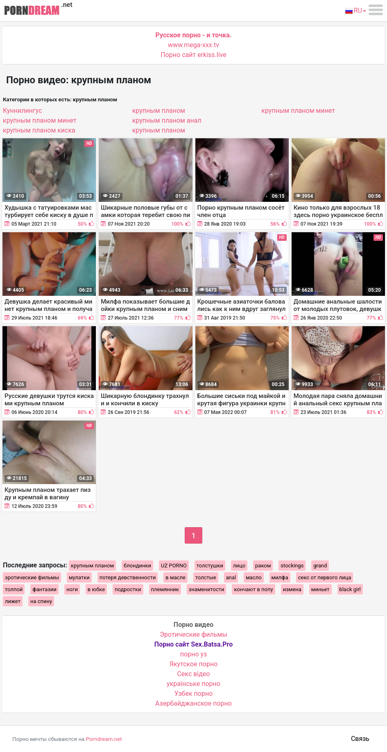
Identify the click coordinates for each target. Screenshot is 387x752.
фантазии (44, 589)
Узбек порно (193, 693)
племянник (165, 589)
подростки (128, 589)
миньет (320, 589)
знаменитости (206, 589)
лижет (12, 601)
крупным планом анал (166, 120)
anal (231, 577)
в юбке (96, 589)
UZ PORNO (174, 565)
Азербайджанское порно (193, 703)
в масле (175, 577)
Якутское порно (194, 664)
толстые (205, 577)
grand (320, 565)
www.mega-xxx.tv (193, 45)
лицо (239, 565)
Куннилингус (22, 110)
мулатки (79, 577)
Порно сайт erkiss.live (193, 55)
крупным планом (158, 110)
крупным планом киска (39, 130)
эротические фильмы (32, 577)
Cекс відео (193, 674)
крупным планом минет (40, 120)
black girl (350, 589)
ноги (72, 589)
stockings (292, 565)
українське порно (193, 684)
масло (253, 577)
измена (292, 589)
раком (263, 565)
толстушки (210, 565)
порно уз (193, 654)
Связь (360, 739)
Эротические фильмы (193, 634)
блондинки (137, 565)
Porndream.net (104, 739)
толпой (14, 589)
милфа (280, 577)
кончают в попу (253, 589)
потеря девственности (128, 577)
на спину (41, 601)
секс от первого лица (324, 577)
